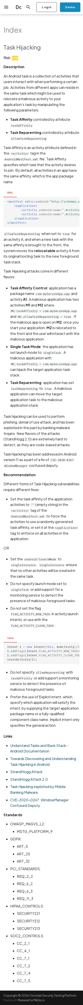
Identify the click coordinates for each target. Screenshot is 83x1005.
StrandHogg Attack (26, 771)
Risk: (11, 57)
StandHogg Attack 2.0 (29, 779)
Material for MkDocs (31, 1000)
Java (10, 638)
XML (10, 192)
